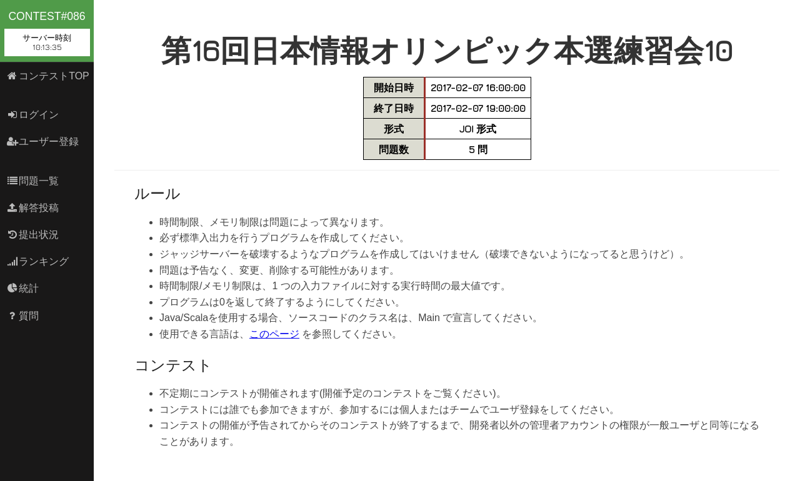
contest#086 (47, 33)
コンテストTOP (47, 76)
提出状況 (32, 234)
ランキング (37, 261)
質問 (22, 315)
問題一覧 (32, 181)
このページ (274, 334)
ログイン (32, 114)
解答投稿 (32, 207)
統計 (22, 288)
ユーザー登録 (42, 141)
